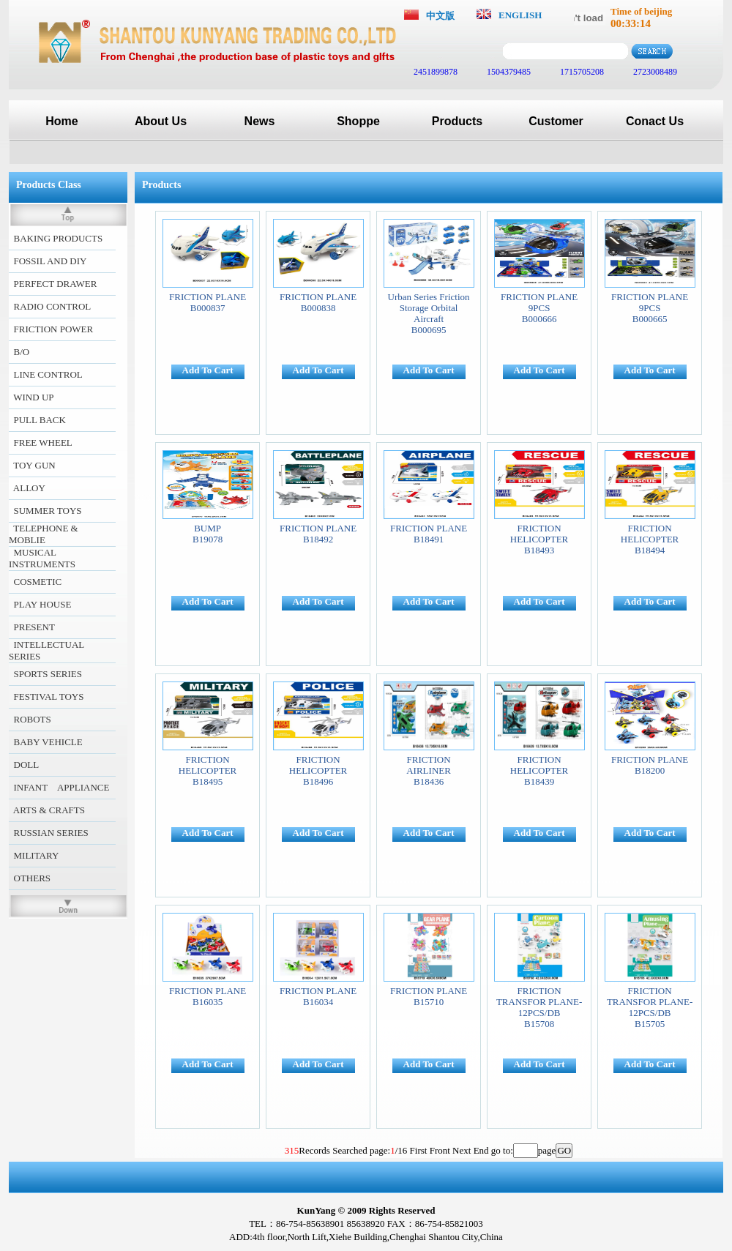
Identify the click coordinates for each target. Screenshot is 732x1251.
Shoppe (358, 121)
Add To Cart (208, 370)
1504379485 (508, 72)
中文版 (440, 15)
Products (457, 121)
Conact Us (655, 121)
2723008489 (654, 72)
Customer (556, 121)
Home (61, 121)
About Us (161, 121)
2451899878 (434, 72)
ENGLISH (520, 15)
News (259, 121)
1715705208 (581, 72)
